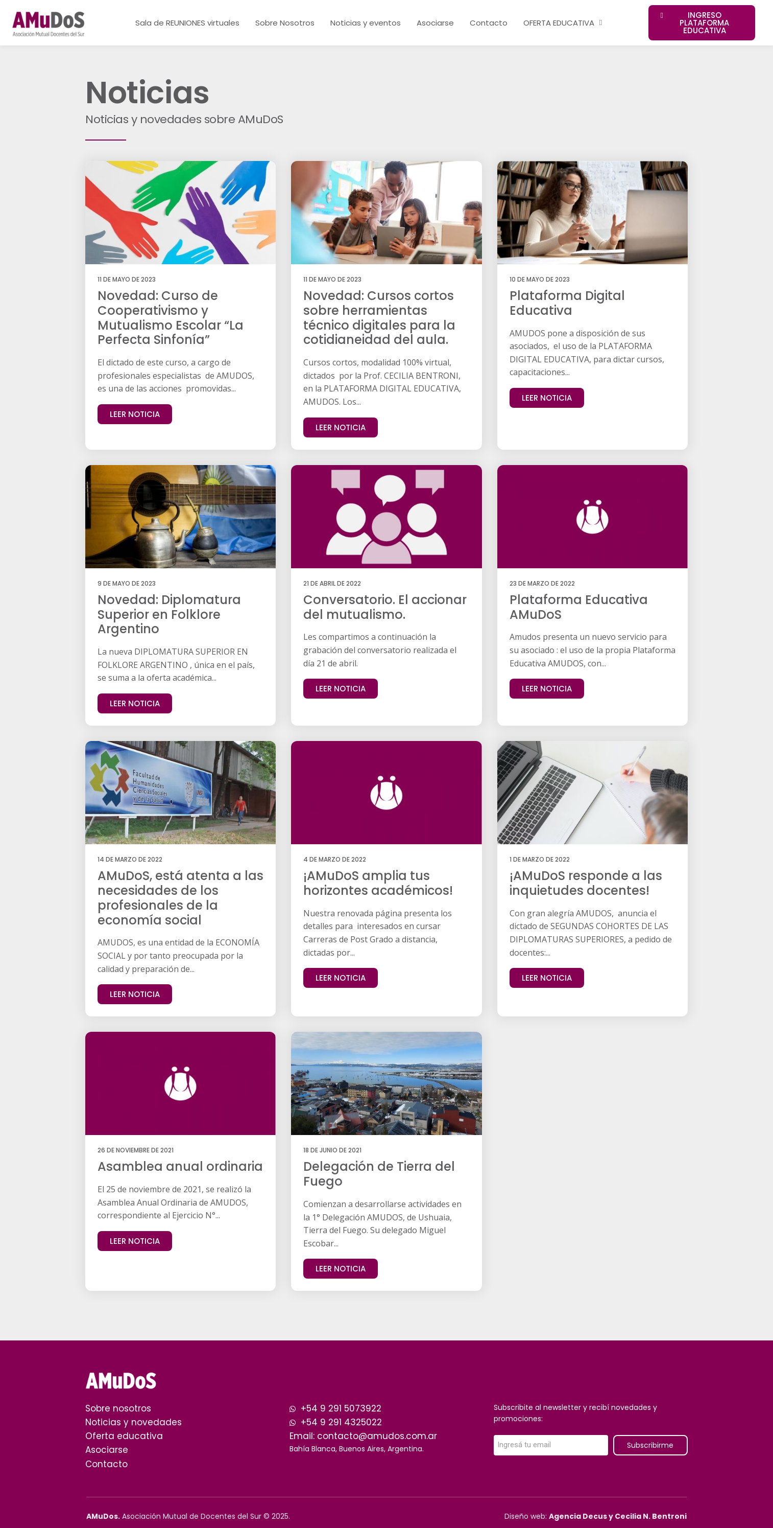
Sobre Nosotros (285, 22)
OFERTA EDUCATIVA (562, 23)
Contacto (489, 22)
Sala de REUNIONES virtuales (187, 22)
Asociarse (435, 22)
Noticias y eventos (365, 22)
